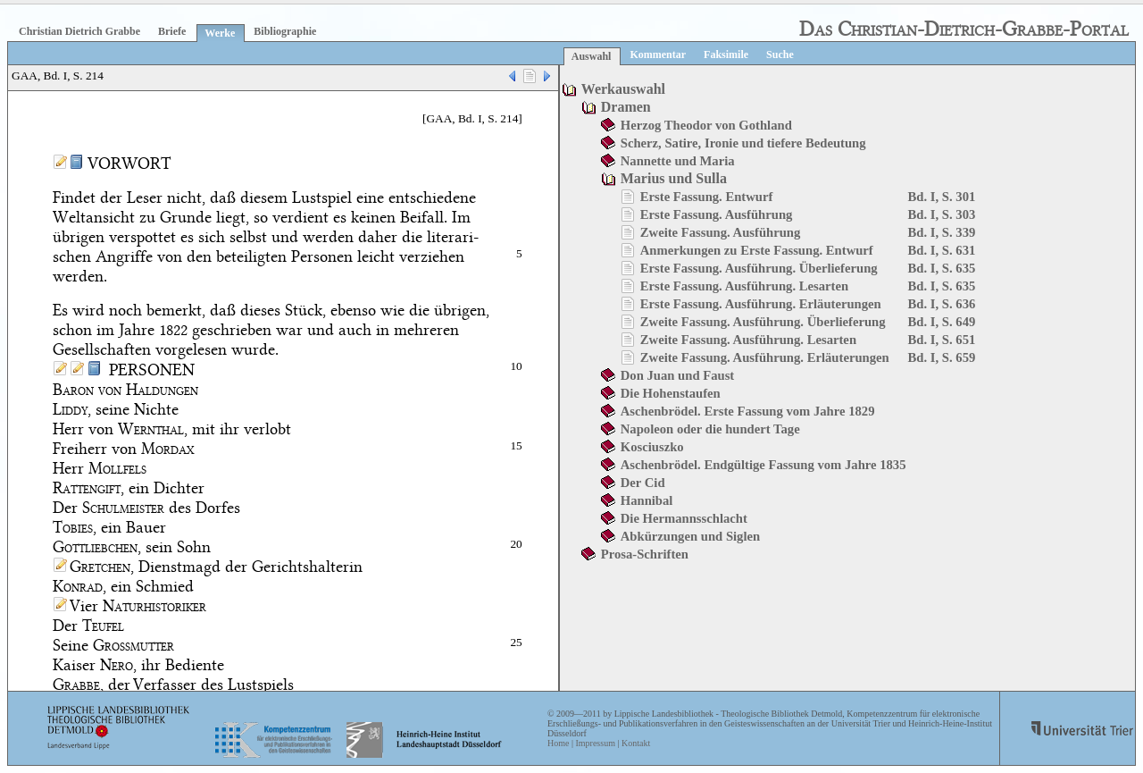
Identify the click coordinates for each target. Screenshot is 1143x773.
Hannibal (647, 500)
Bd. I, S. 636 (942, 304)
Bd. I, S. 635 (942, 268)
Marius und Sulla (674, 178)
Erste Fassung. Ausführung (716, 214)
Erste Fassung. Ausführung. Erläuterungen (760, 304)
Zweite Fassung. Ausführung (720, 232)
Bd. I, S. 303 (942, 214)
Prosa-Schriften (644, 554)
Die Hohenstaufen (671, 393)
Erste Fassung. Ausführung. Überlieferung (759, 268)
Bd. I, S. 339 (942, 232)
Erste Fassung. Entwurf (706, 196)
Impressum (594, 743)
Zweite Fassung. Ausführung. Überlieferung (763, 322)
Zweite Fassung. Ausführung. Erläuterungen (764, 357)
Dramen (626, 106)
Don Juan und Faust (677, 375)
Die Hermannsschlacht (684, 518)
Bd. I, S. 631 (942, 250)
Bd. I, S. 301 (942, 196)
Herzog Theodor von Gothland (706, 125)
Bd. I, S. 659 (942, 357)
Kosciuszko (652, 447)
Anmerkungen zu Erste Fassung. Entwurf (756, 250)
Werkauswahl (623, 89)
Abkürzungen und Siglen (690, 536)
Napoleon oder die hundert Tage (710, 429)
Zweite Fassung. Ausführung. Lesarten (748, 339)
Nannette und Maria (678, 161)
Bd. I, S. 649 (942, 322)
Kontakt (636, 743)
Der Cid (643, 482)
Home (558, 743)
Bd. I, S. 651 (942, 339)
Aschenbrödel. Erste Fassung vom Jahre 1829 (748, 411)
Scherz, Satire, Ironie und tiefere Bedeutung (743, 143)
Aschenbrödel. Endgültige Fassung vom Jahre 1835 (763, 465)
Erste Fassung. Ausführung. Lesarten (744, 286)
